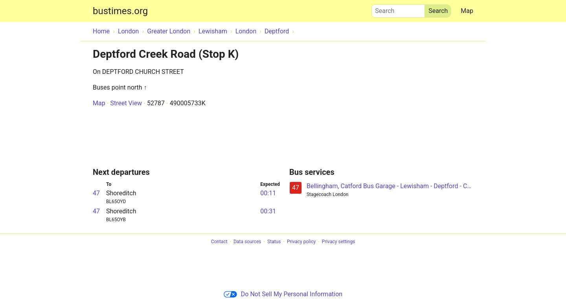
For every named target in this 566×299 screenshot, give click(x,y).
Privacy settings (338, 242)
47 (96, 193)
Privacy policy (301, 242)
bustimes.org (120, 11)
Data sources (247, 242)
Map (467, 11)
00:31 (268, 211)
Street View (126, 103)
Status (274, 242)
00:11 (268, 193)
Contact (219, 242)
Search (398, 9)
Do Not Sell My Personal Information (283, 294)
